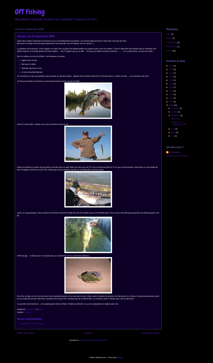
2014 (171, 87)
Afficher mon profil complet (177, 156)
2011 (171, 98)
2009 (171, 102)
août (173, 129)
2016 (171, 80)
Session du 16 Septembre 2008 (178, 123)
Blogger (120, 357)
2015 (171, 84)
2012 (171, 94)
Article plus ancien (150, 333)
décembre (175, 108)
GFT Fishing (30, 11)
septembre (175, 115)
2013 (171, 91)
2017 (171, 76)
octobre (174, 112)
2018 (171, 73)
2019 (171, 69)
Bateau (169, 38)
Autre (168, 34)
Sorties (27, 312)
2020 (171, 66)
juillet (173, 132)
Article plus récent (26, 333)
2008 (171, 105)
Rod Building (171, 46)
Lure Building (171, 42)
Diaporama (175, 119)
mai (173, 136)
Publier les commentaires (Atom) (94, 340)
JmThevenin (174, 152)
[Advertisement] (179, 180)
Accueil (87, 333)
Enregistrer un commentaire (32, 323)
